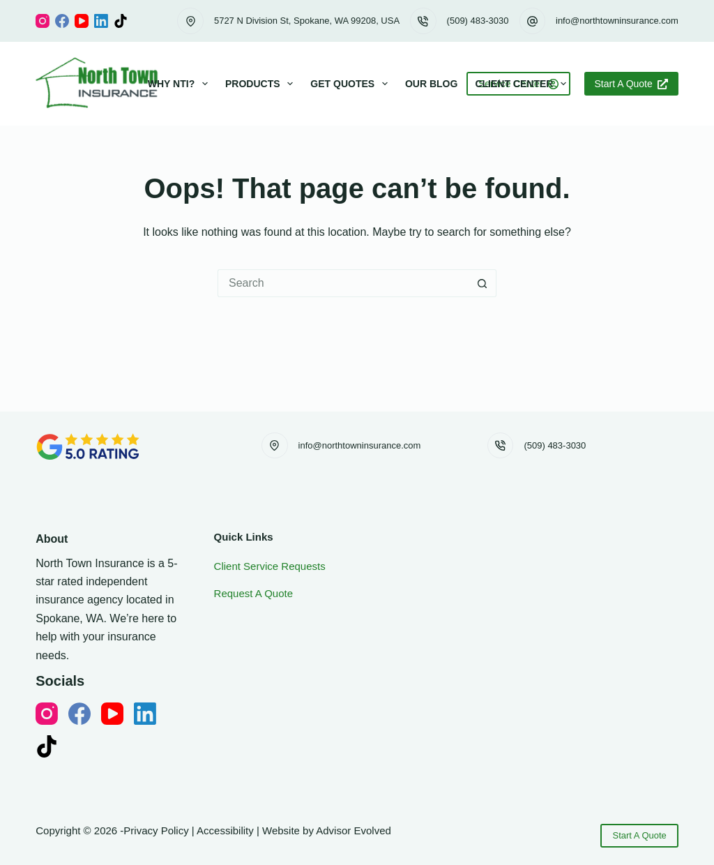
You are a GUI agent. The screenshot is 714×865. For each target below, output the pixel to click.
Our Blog (431, 83)
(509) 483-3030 (478, 20)
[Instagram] (43, 21)
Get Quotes (351, 83)
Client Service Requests (270, 566)
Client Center (523, 83)
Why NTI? (180, 83)
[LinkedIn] (101, 21)
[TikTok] (121, 21)
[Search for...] (343, 283)
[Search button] (482, 283)
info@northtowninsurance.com (617, 20)
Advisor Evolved (353, 830)
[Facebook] (62, 21)
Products (261, 83)
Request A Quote (253, 593)
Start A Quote (631, 83)
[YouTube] (82, 21)
